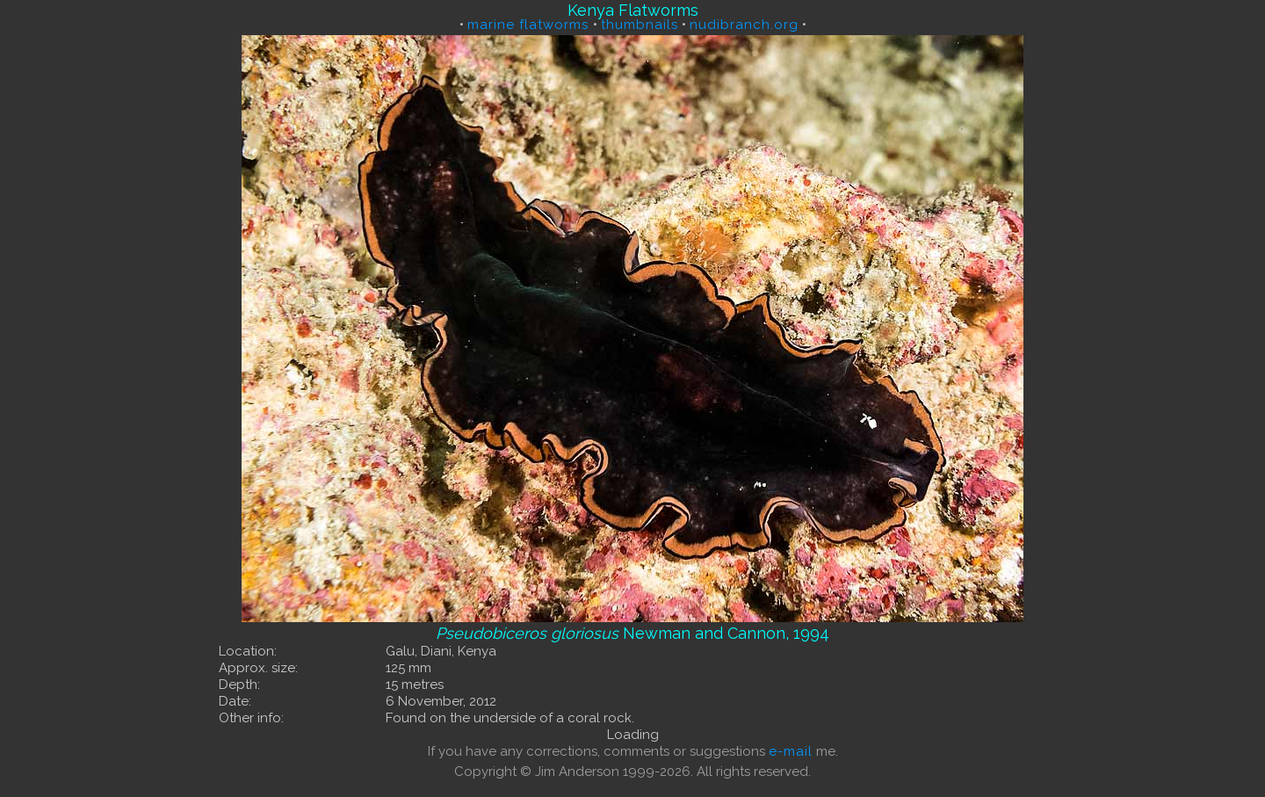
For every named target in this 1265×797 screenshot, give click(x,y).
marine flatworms (530, 25)
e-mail (791, 751)
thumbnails (639, 25)
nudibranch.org (744, 25)
